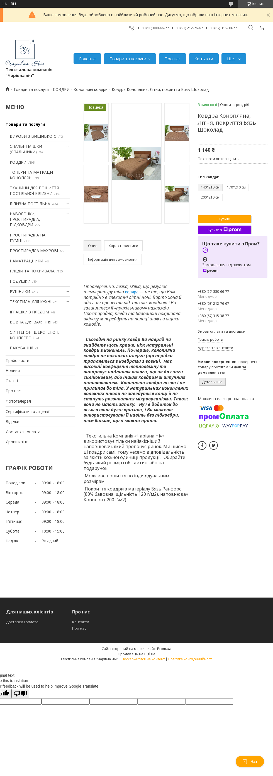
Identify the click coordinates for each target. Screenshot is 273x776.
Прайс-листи (17, 360)
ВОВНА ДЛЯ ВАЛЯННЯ (30, 322)
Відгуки (12, 421)
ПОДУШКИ (20, 281)
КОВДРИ (61, 89)
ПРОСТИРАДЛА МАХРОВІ (34, 250)
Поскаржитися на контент (143, 659)
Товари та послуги (127, 58)
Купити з (224, 229)
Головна (87, 58)
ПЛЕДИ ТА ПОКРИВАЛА (32, 271)
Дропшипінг (17, 441)
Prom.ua (164, 648)
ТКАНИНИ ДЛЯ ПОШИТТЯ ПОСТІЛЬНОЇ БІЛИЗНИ (34, 190)
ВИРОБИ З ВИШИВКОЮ (33, 136)
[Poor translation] (20, 693)
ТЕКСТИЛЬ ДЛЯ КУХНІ (30, 301)
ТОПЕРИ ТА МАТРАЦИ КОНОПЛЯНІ (31, 175)
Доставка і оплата (23, 431)
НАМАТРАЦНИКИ (26, 260)
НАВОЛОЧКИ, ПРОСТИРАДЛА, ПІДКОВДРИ (25, 219)
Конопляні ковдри (91, 89)
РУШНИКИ (20, 291)
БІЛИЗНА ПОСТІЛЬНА (30, 203)
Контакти (203, 58)
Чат (249, 761)
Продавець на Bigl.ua (136, 653)
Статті (12, 380)
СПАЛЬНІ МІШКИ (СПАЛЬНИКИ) (26, 149)
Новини (13, 370)
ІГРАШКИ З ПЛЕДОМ (29, 312)
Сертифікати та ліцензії (28, 411)
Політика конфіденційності (190, 659)
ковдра (131, 291)
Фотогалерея (18, 401)
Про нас (172, 58)
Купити (224, 219)
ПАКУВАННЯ (21, 347)
